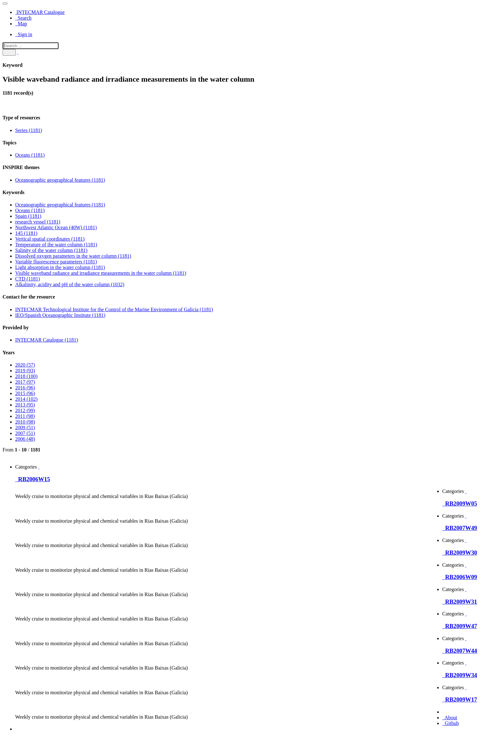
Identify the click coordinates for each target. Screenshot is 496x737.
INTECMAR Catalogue (40, 12)
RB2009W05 (459, 503)
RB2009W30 (459, 552)
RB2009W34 (459, 675)
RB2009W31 (459, 601)
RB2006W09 (459, 577)
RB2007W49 (459, 528)
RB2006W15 (32, 479)
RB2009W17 (459, 699)
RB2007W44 (459, 650)
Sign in (23, 34)
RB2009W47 (459, 626)
